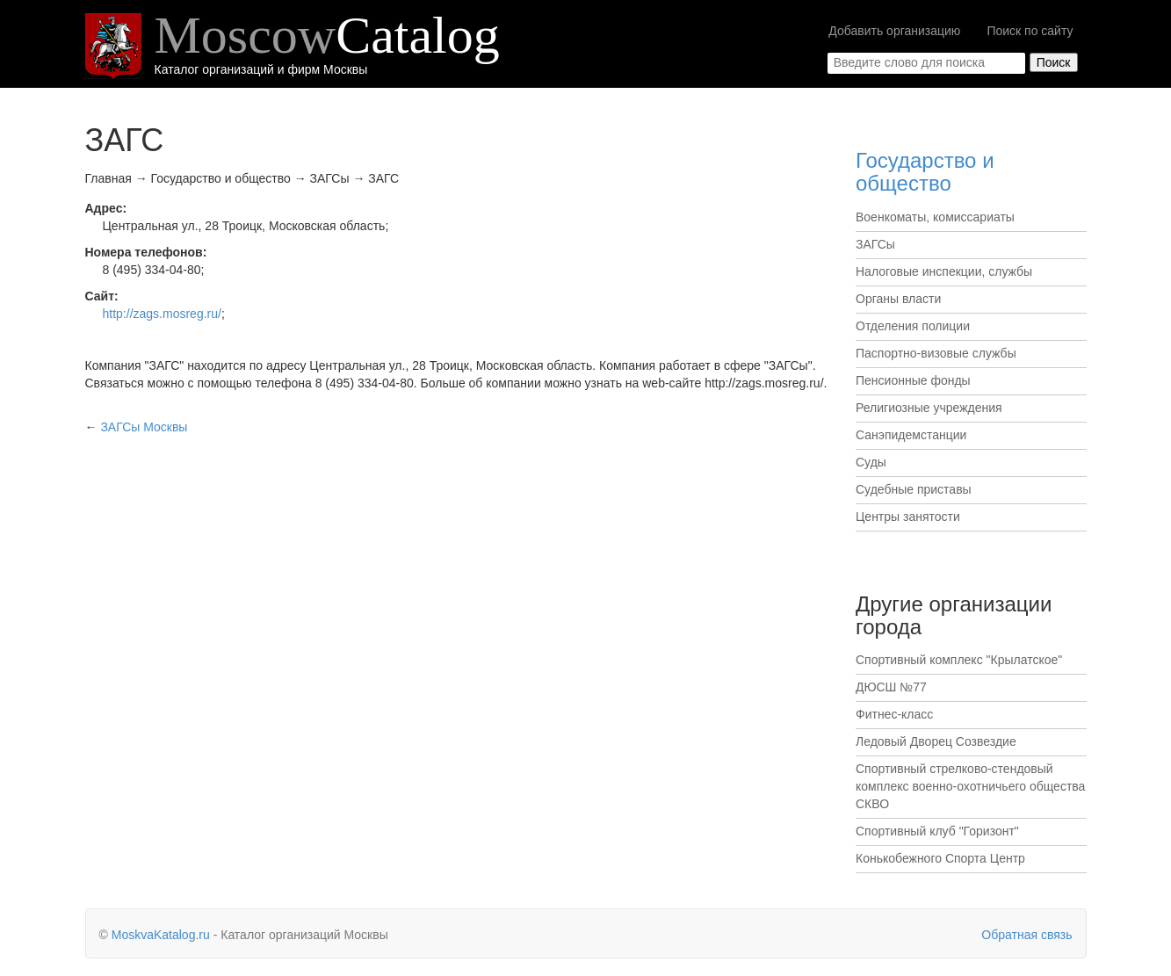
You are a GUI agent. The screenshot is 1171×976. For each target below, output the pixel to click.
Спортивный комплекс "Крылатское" (959, 660)
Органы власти (898, 299)
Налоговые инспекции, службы (944, 271)
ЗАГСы (875, 244)
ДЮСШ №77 (891, 687)
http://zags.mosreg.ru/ (162, 314)
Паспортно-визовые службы (936, 353)
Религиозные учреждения (929, 408)
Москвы (143, 427)
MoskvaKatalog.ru (161, 935)
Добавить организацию (894, 31)
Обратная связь (1026, 935)
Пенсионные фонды (913, 380)
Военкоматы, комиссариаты (935, 217)
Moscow (327, 35)
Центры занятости (908, 517)
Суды (871, 462)
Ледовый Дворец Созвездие (936, 741)
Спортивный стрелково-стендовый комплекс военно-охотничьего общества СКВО (970, 786)
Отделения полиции (913, 326)
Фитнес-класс (894, 714)
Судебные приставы (914, 489)
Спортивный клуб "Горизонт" (937, 831)
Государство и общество (925, 171)
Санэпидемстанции (911, 435)
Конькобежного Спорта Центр (940, 858)
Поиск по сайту (1030, 31)
